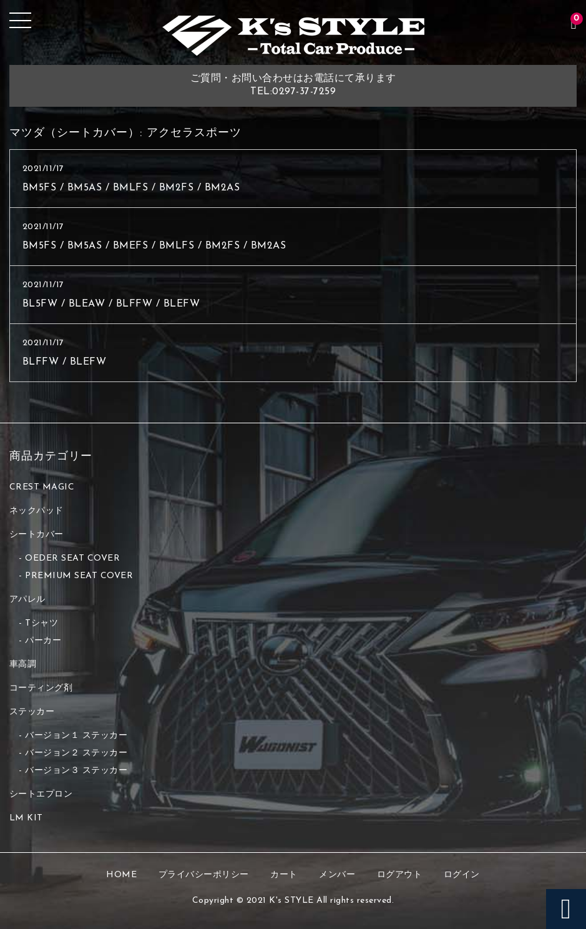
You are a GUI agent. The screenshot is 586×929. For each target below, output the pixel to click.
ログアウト (399, 875)
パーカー (43, 641)
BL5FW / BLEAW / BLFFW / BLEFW (111, 304)
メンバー (337, 875)
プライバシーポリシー (204, 875)
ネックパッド (36, 511)
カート (284, 875)
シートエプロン (41, 794)
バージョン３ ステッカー (76, 770)
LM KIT (26, 818)
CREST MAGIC (42, 487)
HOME (121, 875)
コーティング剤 (41, 688)
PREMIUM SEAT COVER (79, 576)
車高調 (23, 664)
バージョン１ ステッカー (76, 735)
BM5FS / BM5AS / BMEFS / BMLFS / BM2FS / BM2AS (154, 246)
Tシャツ (41, 623)
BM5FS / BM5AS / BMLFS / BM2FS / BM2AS (131, 188)
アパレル (27, 599)
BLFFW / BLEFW (64, 362)
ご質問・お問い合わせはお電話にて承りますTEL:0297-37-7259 (293, 85)
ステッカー (32, 712)
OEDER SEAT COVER (72, 558)
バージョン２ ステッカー (76, 753)
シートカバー (36, 534)
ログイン (462, 875)
